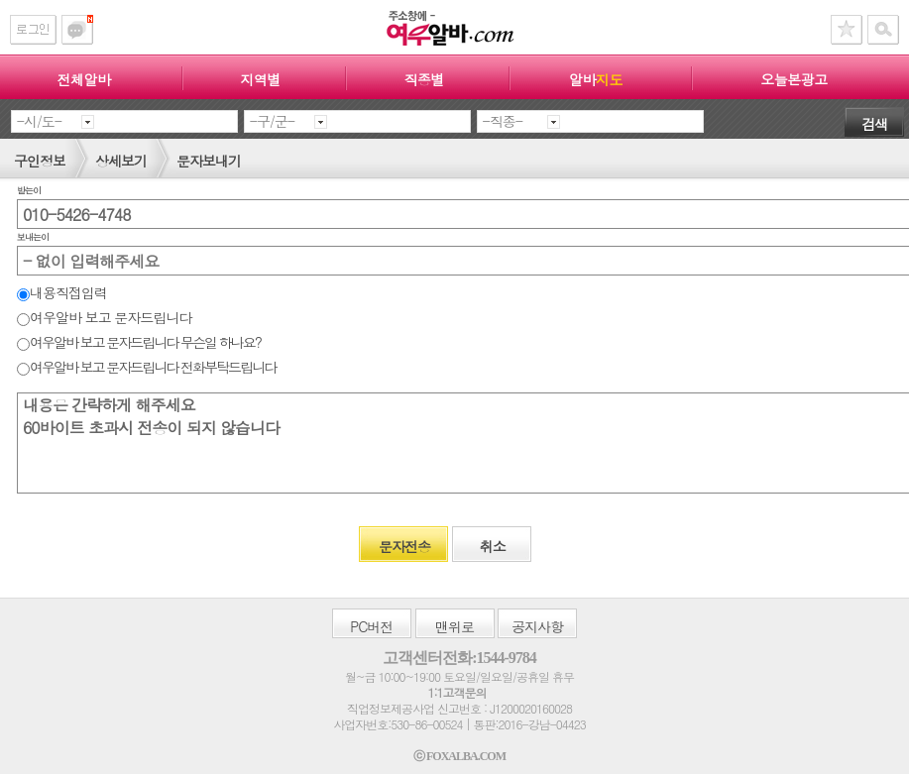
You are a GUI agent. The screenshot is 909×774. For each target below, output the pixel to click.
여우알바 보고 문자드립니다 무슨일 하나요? (139, 342)
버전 (371, 626)
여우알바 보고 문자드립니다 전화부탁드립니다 (146, 367)
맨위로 (454, 626)
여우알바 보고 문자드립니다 (104, 317)
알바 (596, 79)
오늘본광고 (794, 79)
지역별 (260, 79)
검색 (874, 124)
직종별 (423, 79)
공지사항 (537, 626)
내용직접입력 (62, 292)
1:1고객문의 (456, 692)
